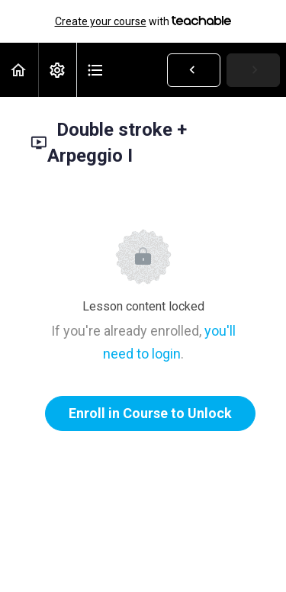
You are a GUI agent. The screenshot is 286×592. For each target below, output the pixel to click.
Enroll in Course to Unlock (150, 413)
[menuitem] (57, 70)
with (143, 21)
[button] (19, 70)
